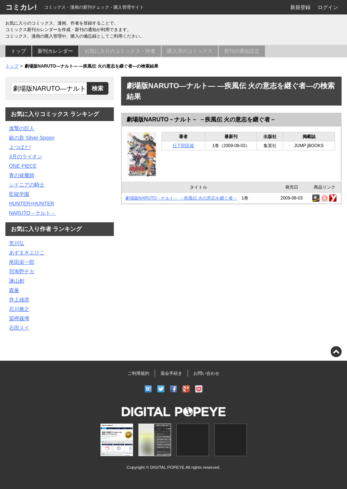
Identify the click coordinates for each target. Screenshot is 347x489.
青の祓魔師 (21, 175)
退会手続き (171, 373)
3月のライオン (25, 156)
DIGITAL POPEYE (167, 467)
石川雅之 (19, 309)
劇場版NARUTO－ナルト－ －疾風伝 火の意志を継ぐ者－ (201, 119)
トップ (18, 51)
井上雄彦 (19, 300)
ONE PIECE (23, 166)
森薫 (14, 290)
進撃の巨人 (21, 128)
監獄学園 (19, 194)
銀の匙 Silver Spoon (31, 138)
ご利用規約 (138, 373)
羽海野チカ (21, 271)
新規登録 (300, 7)
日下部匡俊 (183, 145)
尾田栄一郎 (21, 262)
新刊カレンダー (55, 51)
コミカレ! (21, 7)
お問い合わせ (206, 373)
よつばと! (20, 147)
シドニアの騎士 (26, 185)
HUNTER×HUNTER (31, 203)
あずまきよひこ (26, 253)
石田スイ (19, 328)
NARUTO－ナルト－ (32, 213)
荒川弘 (16, 243)
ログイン (328, 7)
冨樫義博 (19, 318)
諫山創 (16, 281)
